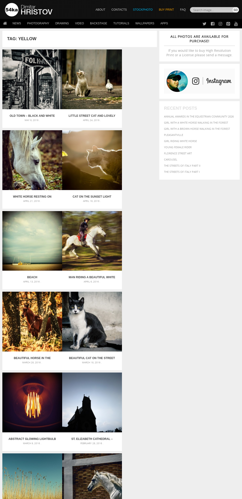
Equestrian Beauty (54, 483)
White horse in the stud (131, 325)
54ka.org (44, 493)
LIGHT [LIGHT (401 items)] (223, 401)
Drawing (62, 23)
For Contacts (72, 466)
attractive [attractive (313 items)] (189, 387)
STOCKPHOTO (143, 9)
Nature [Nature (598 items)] (189, 405)
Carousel (170, 159)
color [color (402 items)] (168, 397)
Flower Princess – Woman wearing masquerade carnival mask (42, 410)
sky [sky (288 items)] (214, 410)
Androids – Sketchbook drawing (108, 388)
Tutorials (121, 23)
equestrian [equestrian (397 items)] (208, 397)
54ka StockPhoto (17, 448)
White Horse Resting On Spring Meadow (131, 107)
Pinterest (132, 461)
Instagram (133, 455)
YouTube (132, 467)
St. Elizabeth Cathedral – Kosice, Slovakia (28, 325)
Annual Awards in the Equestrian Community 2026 (199, 116)
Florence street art (178, 153)
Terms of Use (70, 493)
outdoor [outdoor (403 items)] (210, 405)
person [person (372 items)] (180, 410)
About (67, 442)
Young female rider (178, 147)
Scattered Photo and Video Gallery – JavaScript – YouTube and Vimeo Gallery (42, 388)
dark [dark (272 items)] (183, 397)
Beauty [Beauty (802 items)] (191, 392)
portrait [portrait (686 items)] (194, 409)
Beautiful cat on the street (80, 252)
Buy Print (166, 9)
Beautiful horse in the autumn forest (28, 252)
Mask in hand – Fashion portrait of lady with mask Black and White (42, 393)
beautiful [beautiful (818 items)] (173, 392)
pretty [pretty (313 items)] (207, 410)
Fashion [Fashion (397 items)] (170, 401)
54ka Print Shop (16, 442)
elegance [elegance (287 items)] (193, 397)
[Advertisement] (122, 361)
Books (67, 454)
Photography (38, 23)
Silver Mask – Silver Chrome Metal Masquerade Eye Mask (42, 405)
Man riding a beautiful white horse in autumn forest (131, 180)
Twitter (131, 442)
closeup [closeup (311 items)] (230, 392)
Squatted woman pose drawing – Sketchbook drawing (121, 405)
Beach (80, 180)
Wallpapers (144, 23)
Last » (110, 344)
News (17, 23)
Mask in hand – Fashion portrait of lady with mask (42, 399)
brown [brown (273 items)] (221, 392)
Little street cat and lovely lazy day (79, 107)
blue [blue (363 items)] (213, 392)
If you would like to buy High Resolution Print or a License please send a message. (199, 45)
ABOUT (100, 9)
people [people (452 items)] (169, 410)
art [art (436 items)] (179, 388)
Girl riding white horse (180, 141)
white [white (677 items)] (182, 414)
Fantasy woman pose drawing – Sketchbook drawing (121, 393)
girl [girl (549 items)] (192, 401)
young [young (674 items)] (207, 414)
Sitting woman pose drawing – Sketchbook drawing (121, 410)
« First (50, 344)
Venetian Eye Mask (82, 483)
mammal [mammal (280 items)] (169, 405)
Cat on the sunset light (28, 180)
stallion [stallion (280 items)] (222, 410)
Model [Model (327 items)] (178, 405)
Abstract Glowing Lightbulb (131, 252)
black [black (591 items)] (204, 392)
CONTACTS (119, 9)
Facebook (133, 449)
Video (79, 23)
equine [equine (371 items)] (222, 397)
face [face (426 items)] (231, 397)
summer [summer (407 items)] (170, 415)
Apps (164, 23)
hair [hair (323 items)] (199, 401)
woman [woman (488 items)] (194, 415)
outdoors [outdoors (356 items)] (225, 405)
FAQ (183, 9)
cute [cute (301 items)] (177, 397)
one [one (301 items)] (199, 405)
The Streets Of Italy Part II (182, 165)
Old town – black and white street (28, 107)
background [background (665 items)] (208, 387)
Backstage (98, 23)
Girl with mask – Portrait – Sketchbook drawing (119, 399)
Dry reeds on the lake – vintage (79, 325)
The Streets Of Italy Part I (182, 172)
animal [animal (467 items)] (170, 388)
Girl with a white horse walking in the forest (196, 122)
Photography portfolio (22, 454)
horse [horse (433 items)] (214, 401)
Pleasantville (173, 135)
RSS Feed (103, 483)
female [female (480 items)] (182, 401)
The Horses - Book (17, 460)
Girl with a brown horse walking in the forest (197, 128)
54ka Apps (11, 466)
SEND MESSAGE (207, 455)
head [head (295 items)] (206, 401)
